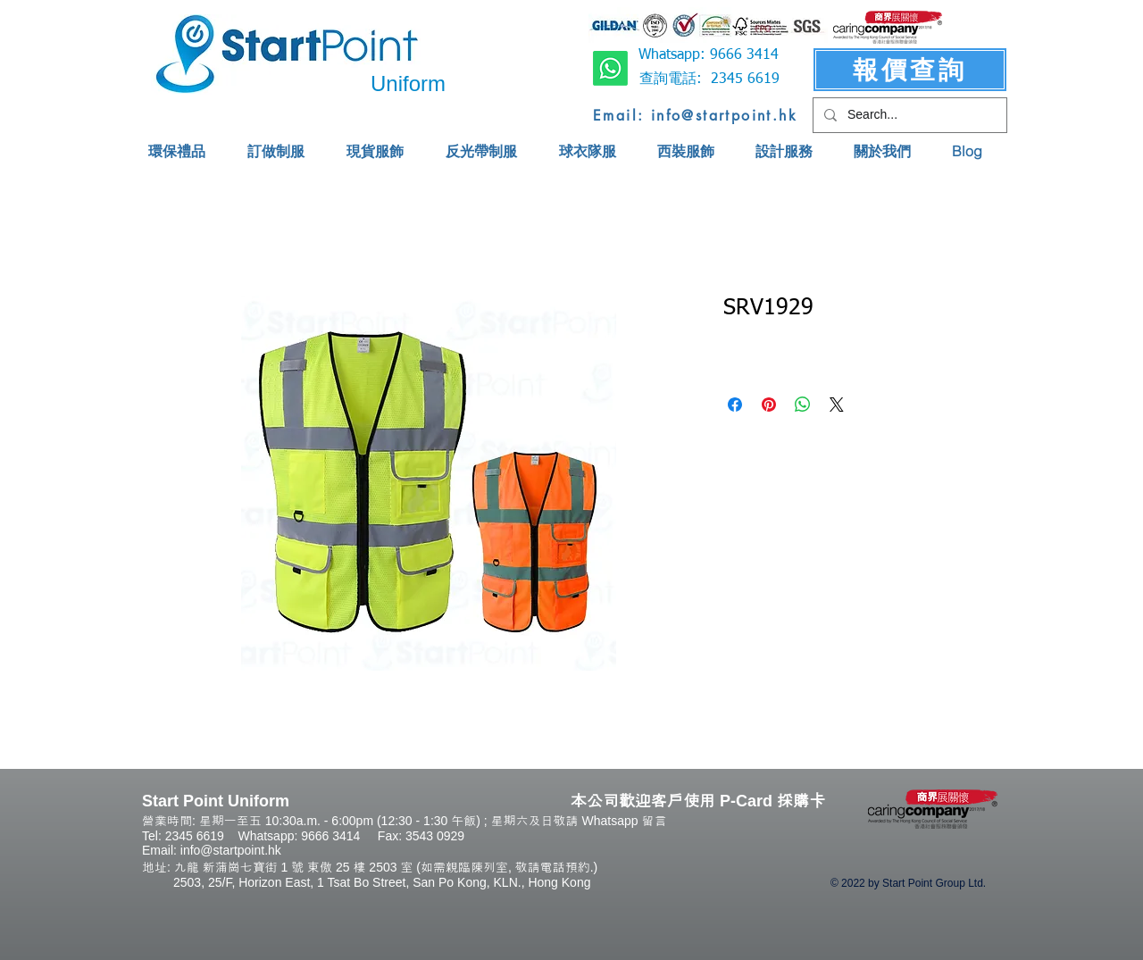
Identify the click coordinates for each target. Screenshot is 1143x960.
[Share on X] (836, 404)
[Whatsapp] (610, 68)
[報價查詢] (910, 69)
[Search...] (908, 115)
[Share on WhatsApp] (802, 404)
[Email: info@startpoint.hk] (695, 115)
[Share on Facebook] (735, 404)
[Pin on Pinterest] (769, 404)
